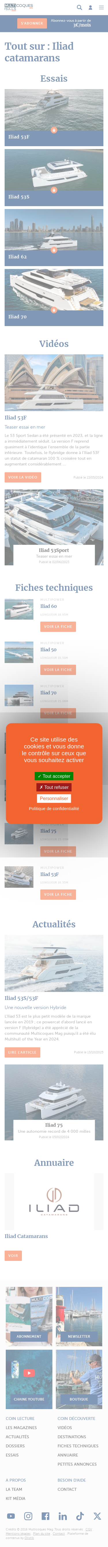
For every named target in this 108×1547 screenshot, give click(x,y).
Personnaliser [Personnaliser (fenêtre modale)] (54, 798)
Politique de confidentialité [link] (54, 808)
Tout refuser (54, 787)
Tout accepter (54, 776)
